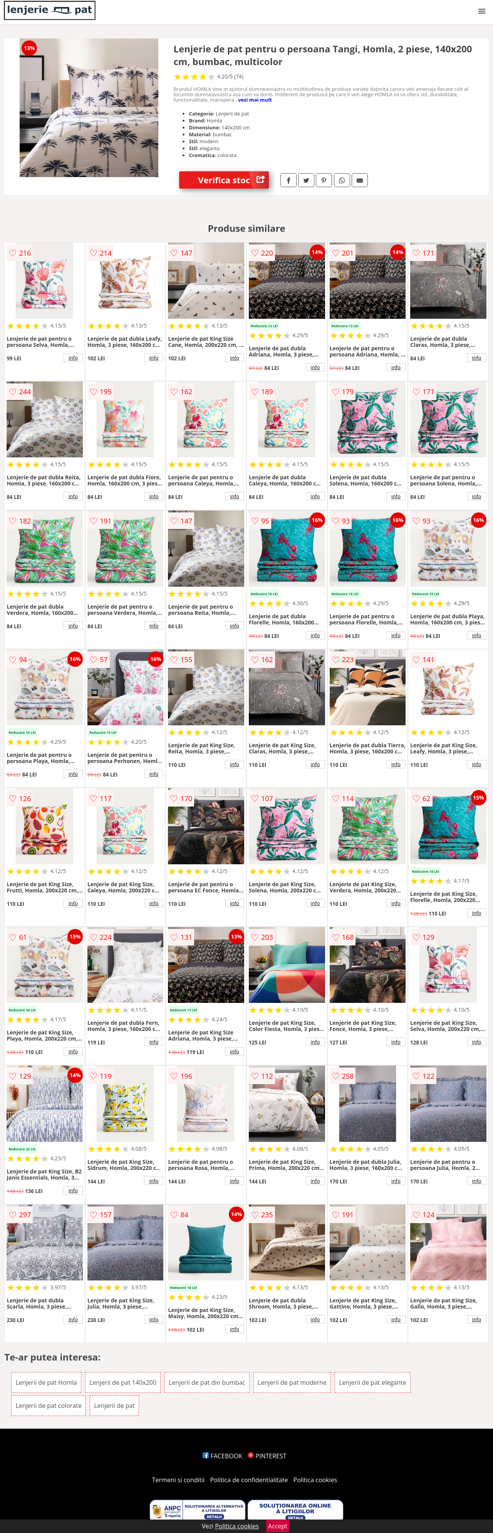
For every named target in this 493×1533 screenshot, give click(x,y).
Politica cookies (315, 1480)
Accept (277, 1526)
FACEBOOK (222, 1456)
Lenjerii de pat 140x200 (122, 1382)
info (73, 357)
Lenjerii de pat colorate (48, 1405)
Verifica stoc (233, 180)
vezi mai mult (255, 99)
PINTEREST (267, 1456)
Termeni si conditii (178, 1480)
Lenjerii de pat (114, 1405)
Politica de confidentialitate (249, 1480)
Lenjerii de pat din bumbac (207, 1382)
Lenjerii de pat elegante (372, 1382)
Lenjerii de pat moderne (292, 1382)
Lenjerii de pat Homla (46, 1382)
